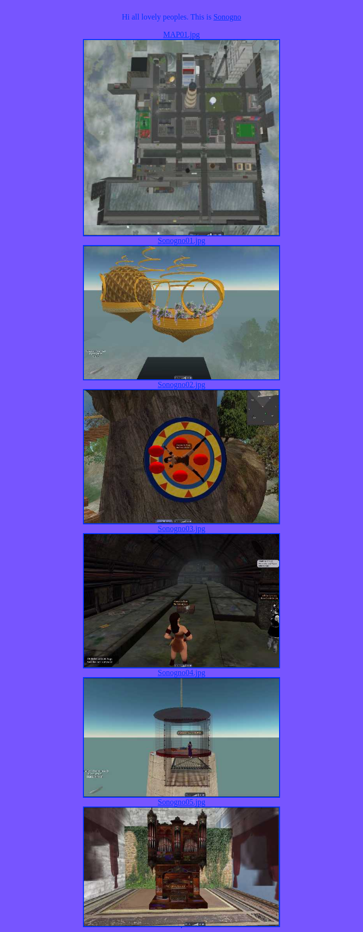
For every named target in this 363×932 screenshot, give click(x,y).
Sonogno (227, 17)
